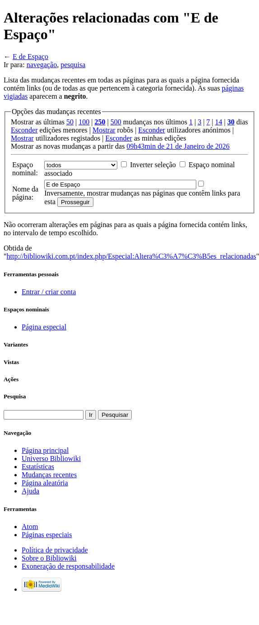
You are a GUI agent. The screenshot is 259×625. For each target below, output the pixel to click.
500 (116, 122)
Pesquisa (15, 396)
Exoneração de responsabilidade (68, 566)
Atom (30, 526)
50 (70, 122)
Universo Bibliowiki (51, 458)
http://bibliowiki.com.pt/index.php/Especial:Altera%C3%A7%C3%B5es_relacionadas (131, 256)
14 (218, 122)
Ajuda (30, 491)
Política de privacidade (55, 550)
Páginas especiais (47, 534)
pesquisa (72, 64)
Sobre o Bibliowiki (49, 558)
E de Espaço (30, 56)
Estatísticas (38, 466)
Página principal (45, 450)
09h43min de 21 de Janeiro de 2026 (177, 146)
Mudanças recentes (49, 475)
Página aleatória (45, 483)
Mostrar (104, 130)
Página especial (44, 327)
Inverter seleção (153, 165)
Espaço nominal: (25, 169)
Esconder (24, 130)
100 (84, 122)
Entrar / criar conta (49, 292)
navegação (42, 64)
